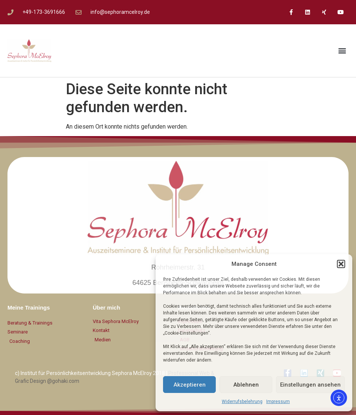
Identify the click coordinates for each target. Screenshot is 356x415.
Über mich (106, 307)
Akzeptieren (190, 384)
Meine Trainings (28, 307)
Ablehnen (246, 384)
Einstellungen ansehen (310, 384)
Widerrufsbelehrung (242, 401)
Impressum (278, 401)
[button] (341, 264)
